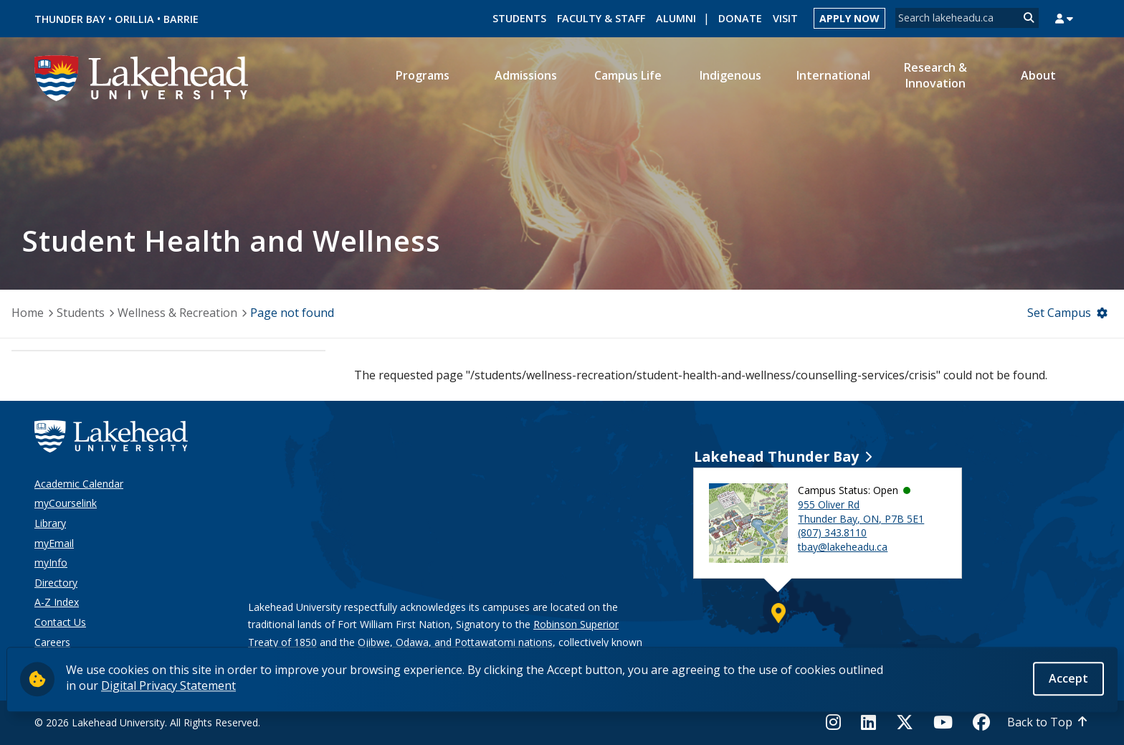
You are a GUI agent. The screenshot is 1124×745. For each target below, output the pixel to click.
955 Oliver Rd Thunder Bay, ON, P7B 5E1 (861, 512)
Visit (785, 18)
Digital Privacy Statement (168, 687)
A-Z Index (56, 602)
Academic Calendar (78, 483)
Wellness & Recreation (177, 313)
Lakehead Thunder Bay (776, 456)
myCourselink (65, 503)
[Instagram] (837, 722)
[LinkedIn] (868, 722)
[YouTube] (943, 722)
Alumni (676, 18)
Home (27, 313)
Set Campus (1059, 313)
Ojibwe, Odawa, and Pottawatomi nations (455, 642)
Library (50, 523)
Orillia (134, 19)
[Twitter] (904, 722)
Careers (52, 642)
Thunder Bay (69, 19)
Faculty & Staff (601, 18)
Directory (55, 582)
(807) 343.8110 (832, 532)
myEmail (54, 543)
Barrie (181, 19)
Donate (740, 18)
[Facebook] (981, 722)
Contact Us (60, 622)
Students (519, 18)
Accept (1068, 680)
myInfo (50, 562)
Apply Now (849, 18)
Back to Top (1039, 722)
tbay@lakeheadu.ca (842, 547)
